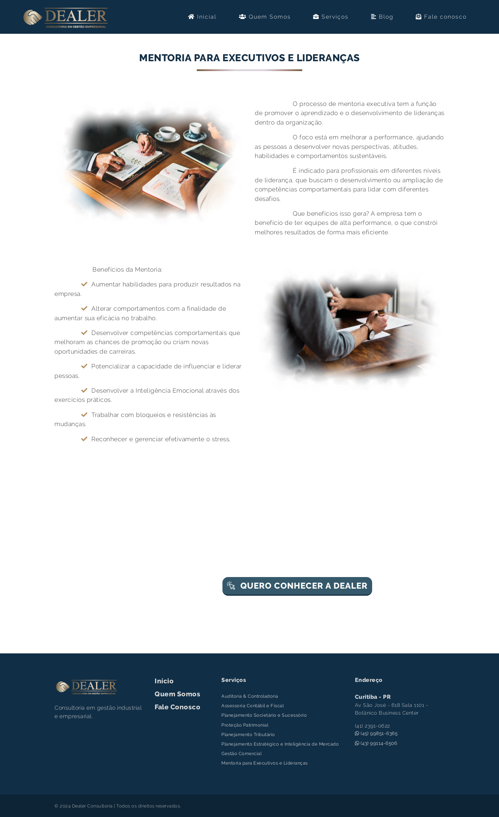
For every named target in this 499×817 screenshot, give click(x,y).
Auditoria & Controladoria (249, 696)
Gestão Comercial (241, 753)
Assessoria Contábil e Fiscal (252, 705)
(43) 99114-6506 (376, 743)
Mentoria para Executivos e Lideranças (264, 763)
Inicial (202, 16)
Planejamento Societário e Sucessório (264, 715)
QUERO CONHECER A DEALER (297, 586)
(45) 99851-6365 (376, 733)
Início (164, 681)
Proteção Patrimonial (244, 725)
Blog (382, 16)
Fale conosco (441, 16)
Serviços (331, 16)
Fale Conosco (177, 707)
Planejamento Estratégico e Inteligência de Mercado (280, 744)
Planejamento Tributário (248, 734)
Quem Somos (265, 16)
